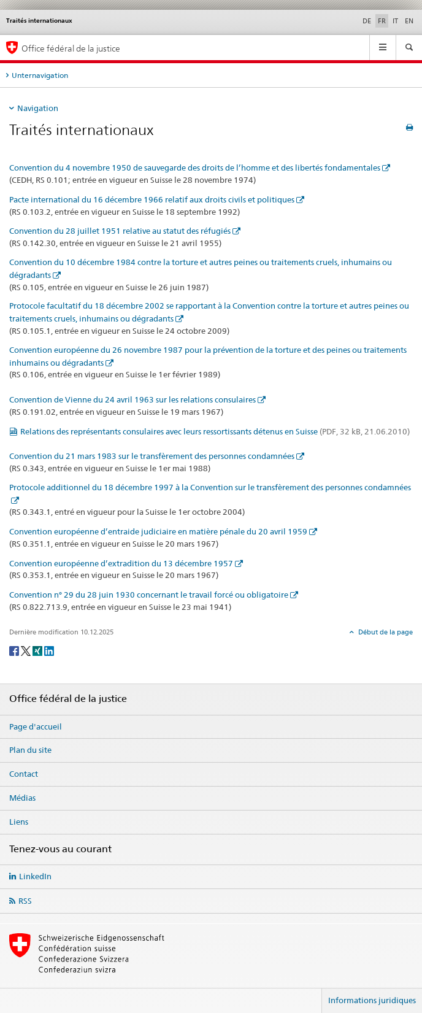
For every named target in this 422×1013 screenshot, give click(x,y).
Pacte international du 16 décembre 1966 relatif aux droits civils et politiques (151, 199)
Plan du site (30, 750)
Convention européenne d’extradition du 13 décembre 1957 (121, 563)
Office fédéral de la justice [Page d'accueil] (70, 48)
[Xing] (38, 650)
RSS (25, 901)
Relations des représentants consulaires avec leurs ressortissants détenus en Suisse (215, 431)
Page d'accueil (35, 726)
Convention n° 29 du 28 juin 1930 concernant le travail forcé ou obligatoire (148, 594)
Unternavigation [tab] (40, 75)
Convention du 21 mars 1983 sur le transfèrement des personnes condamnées (151, 456)
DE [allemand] (367, 21)
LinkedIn (35, 876)
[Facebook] (15, 650)
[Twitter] (27, 650)
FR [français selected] (382, 21)
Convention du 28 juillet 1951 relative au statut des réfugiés (120, 231)
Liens (18, 821)
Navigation (37, 108)
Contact (23, 774)
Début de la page (384, 632)
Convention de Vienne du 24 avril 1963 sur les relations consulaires (132, 399)
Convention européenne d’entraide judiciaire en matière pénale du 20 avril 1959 (158, 531)
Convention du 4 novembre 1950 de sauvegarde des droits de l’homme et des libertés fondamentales (194, 167)
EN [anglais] (409, 21)
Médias (22, 798)
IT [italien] (395, 21)
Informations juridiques (372, 1000)
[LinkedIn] (49, 650)
